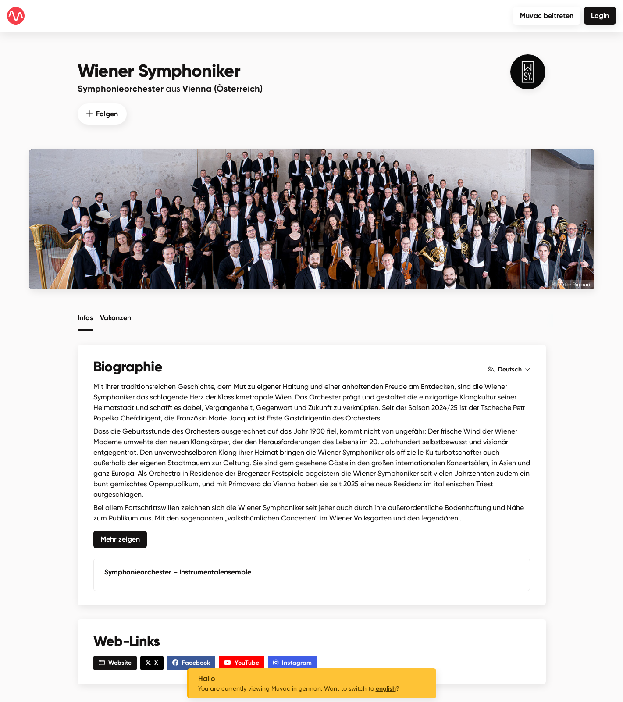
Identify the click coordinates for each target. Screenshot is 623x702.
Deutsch (509, 368)
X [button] (152, 662)
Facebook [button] (191, 662)
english (386, 688)
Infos (85, 317)
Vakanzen (115, 317)
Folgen (102, 113)
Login (600, 15)
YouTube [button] (241, 662)
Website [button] (115, 662)
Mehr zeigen (120, 538)
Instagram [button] (292, 662)
